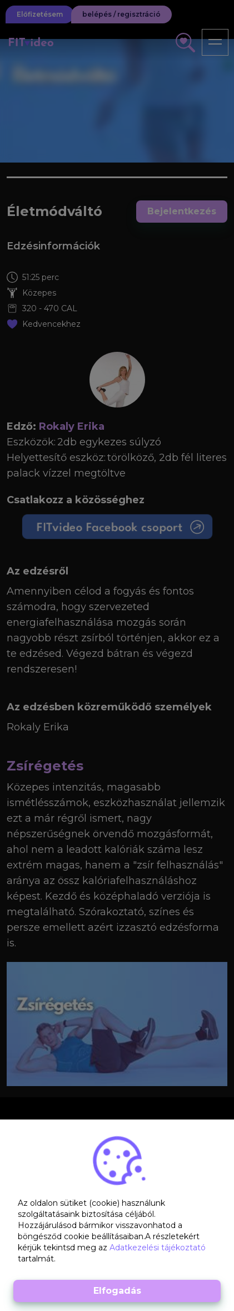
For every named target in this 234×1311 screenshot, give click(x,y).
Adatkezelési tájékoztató (157, 1248)
